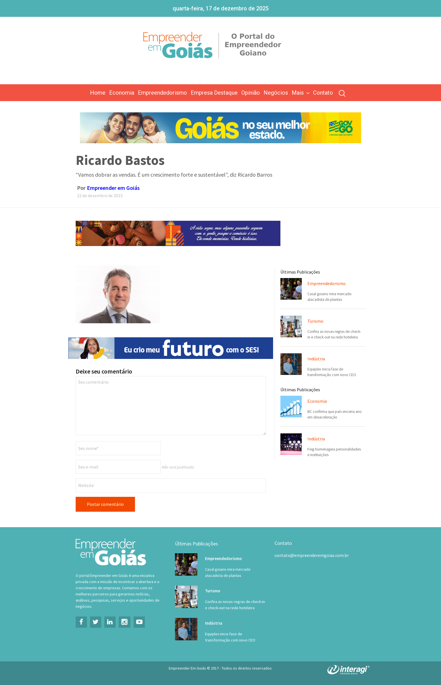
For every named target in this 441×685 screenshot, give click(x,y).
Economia (121, 92)
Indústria (316, 358)
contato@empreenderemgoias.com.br (311, 555)
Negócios (276, 92)
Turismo (315, 321)
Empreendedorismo (162, 92)
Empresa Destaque (214, 92)
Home (97, 92)
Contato (323, 92)
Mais (301, 92)
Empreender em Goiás (113, 187)
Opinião (250, 92)
